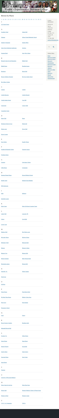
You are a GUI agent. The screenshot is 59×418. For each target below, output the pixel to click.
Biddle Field (25, 61)
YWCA (23, 403)
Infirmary (24, 193)
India (2, 193)
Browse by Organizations (51, 62)
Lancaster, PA (25, 214)
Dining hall (24, 123)
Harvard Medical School (27, 175)
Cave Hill (24, 100)
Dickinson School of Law (6, 123)
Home (49, 55)
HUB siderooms (4, 186)
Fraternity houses (26, 149)
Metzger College (25, 248)
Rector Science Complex (6, 323)
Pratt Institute (25, 302)
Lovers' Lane (4, 224)
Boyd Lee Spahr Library (27, 76)
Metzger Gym (4, 253)
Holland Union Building (27, 180)
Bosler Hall (24, 71)
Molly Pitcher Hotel (26, 258)
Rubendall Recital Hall (6, 328)
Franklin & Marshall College (7, 149)
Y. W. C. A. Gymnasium (6, 403)
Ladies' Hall (3, 214)
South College (4, 351)
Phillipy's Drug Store (26, 297)
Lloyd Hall (24, 219)
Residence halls (25, 323)
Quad (2, 315)
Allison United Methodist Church (29, 37)
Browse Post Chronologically (51, 77)
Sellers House (25, 336)
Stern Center (25, 357)
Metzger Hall (25, 253)
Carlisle (24, 89)
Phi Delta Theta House (6, 297)
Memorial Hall (25, 242)
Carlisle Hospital (25, 95)
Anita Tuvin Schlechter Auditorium (9, 48)
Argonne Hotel (4, 53)
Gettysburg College (26, 162)
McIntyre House (25, 237)
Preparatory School (5, 308)
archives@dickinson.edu (53, 40)
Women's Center (25, 395)
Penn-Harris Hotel (26, 292)
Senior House (4, 341)
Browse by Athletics (50, 67)
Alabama (3, 37)
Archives (24, 48)
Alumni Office (25, 42)
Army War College (26, 53)
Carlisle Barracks (5, 95)
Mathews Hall (4, 232)
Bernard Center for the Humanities (8, 61)
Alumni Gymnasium (5, 42)
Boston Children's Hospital (7, 76)
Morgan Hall (25, 264)
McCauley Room (5, 237)
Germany (3, 162)
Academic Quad (4, 32)
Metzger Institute (5, 258)
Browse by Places (51, 59)
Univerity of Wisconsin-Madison (8, 377)
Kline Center (4, 206)
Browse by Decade (50, 74)
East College (4, 142)
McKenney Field (4, 242)
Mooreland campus (5, 264)
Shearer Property (4, 346)
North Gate (3, 277)
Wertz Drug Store (26, 385)
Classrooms (3, 105)
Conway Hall (25, 105)
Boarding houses (25, 66)
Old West (3, 284)
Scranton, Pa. (4, 336)
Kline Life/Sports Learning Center (29, 206)
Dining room (4, 129)
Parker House (4, 292)
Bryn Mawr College (5, 82)
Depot (23, 118)
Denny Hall (3, 118)
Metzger (3, 248)
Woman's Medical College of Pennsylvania (31, 390)
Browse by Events (52, 64)
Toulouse (3, 370)
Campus (3, 89)
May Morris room (26, 232)
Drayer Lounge (4, 134)
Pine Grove (3, 302)
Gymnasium (24, 167)
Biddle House (4, 66)
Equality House (25, 142)
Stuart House (4, 362)
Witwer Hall (4, 390)
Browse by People (52, 57)
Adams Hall (24, 32)
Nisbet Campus (25, 271)
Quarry (23, 315)
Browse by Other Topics (51, 70)
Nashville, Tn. (4, 271)
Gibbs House (4, 167)
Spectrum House (4, 357)
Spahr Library (25, 351)
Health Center (4, 180)
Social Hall (24, 346)
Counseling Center (5, 111)
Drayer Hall (24, 129)
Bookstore (3, 71)
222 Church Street (5, 24)
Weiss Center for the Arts (6, 385)
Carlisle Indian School (6, 100)
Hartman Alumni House (6, 175)
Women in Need (4, 395)
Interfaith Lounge (5, 198)
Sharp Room (25, 341)
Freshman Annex (5, 154)
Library (2, 219)
